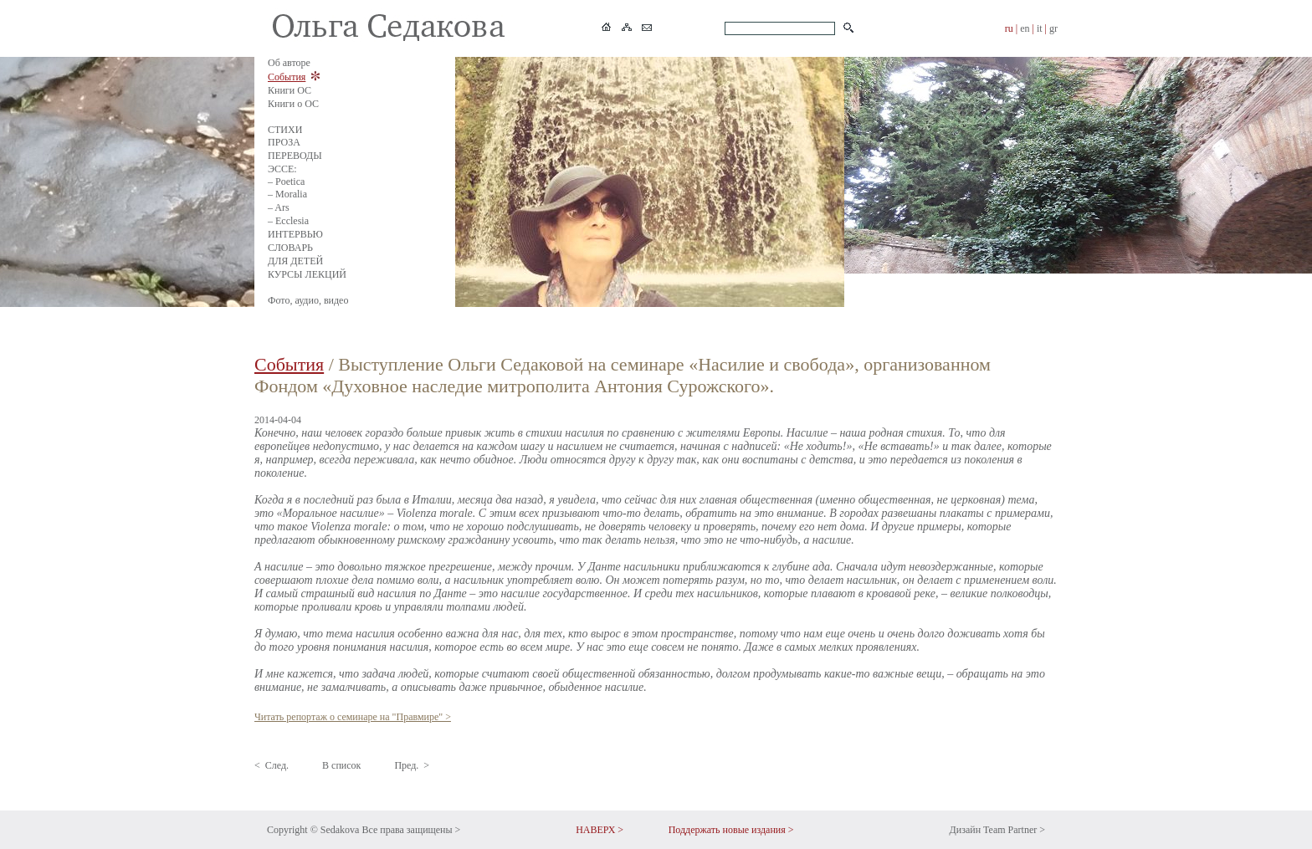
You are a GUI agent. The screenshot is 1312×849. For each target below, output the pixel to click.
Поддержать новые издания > (731, 830)
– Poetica (286, 181)
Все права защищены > (410, 830)
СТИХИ (285, 130)
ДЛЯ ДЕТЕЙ (295, 261)
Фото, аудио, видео (308, 300)
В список (341, 765)
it (1040, 28)
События (286, 77)
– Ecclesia (288, 221)
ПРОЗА (284, 142)
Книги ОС (289, 90)
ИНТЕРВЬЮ (295, 234)
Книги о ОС (293, 104)
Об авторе (289, 63)
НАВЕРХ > (599, 830)
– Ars (279, 207)
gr (1053, 28)
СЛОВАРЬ (290, 247)
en (1024, 28)
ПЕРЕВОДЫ (295, 155)
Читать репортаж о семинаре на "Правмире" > (352, 717)
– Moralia (287, 194)
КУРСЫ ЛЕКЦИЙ (307, 274)
